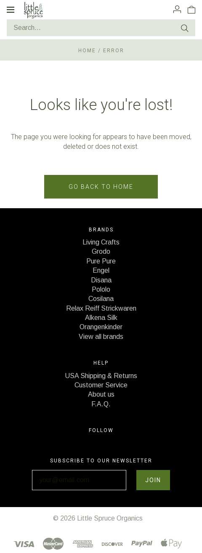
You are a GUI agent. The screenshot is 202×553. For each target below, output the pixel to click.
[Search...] (101, 27)
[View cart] (191, 9)
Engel (101, 270)
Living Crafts (101, 242)
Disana (101, 280)
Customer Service (101, 385)
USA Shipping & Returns (101, 375)
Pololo (101, 289)
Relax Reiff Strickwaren (101, 308)
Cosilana (101, 298)
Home (87, 51)
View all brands (101, 336)
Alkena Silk (101, 317)
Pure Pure (101, 261)
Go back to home (101, 186)
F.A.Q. (101, 404)
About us (101, 394)
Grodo (101, 251)
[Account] (177, 9)
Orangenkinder (101, 326)
